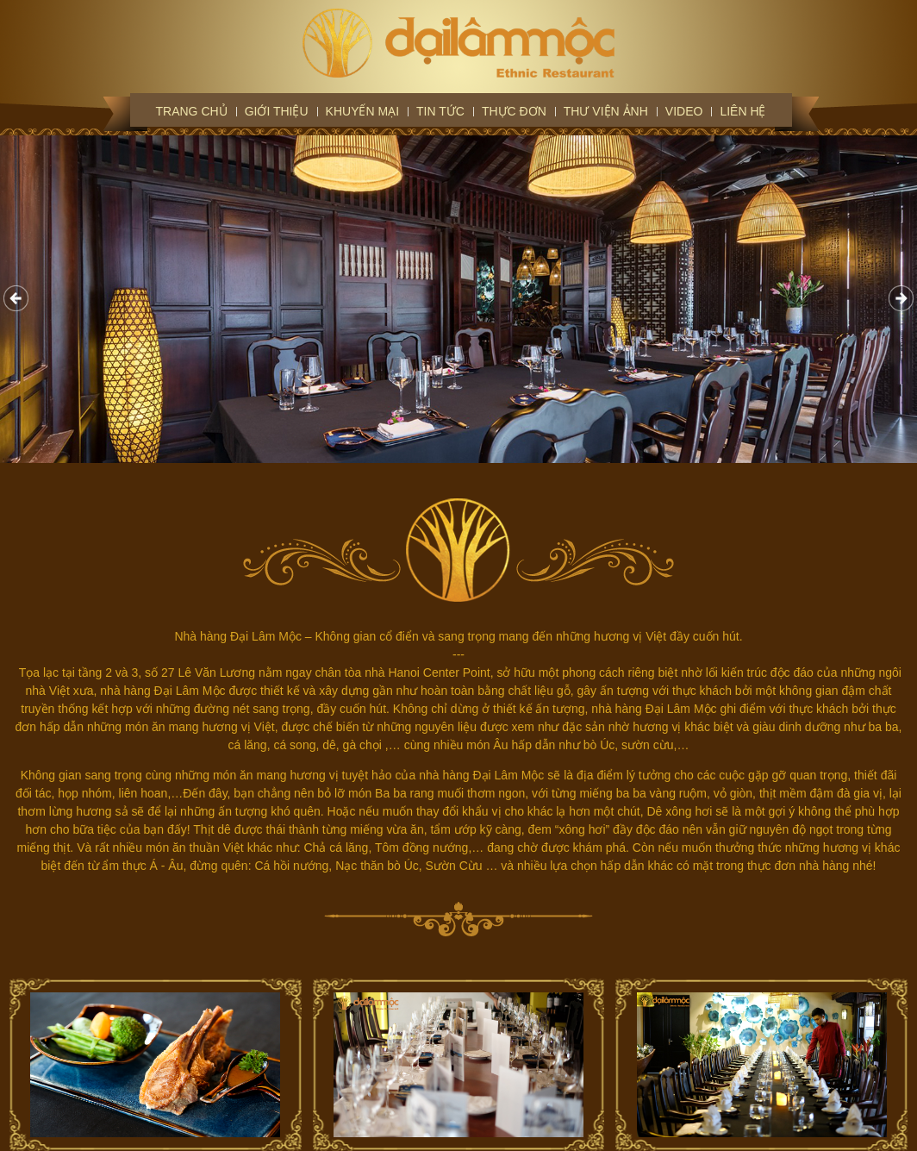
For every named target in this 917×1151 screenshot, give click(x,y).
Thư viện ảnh (606, 111)
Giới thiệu (277, 111)
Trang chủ (192, 111)
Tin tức (440, 111)
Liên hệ (742, 111)
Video (684, 111)
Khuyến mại (362, 111)
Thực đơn (514, 111)
